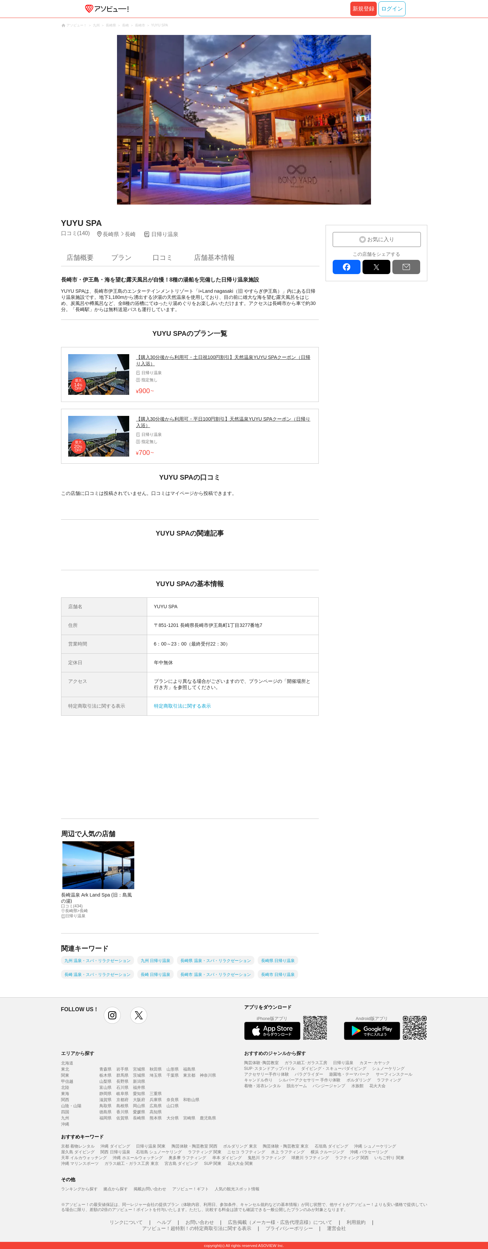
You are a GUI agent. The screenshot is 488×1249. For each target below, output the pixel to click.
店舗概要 (80, 257)
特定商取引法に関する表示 (182, 706)
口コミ (163, 257)
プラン (121, 257)
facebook (346, 267)
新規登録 (363, 9)
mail (406, 267)
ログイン (392, 9)
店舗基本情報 (214, 257)
